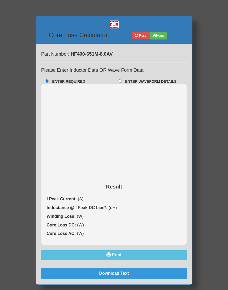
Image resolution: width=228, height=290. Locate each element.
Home (158, 35)
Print (114, 255)
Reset (141, 35)
